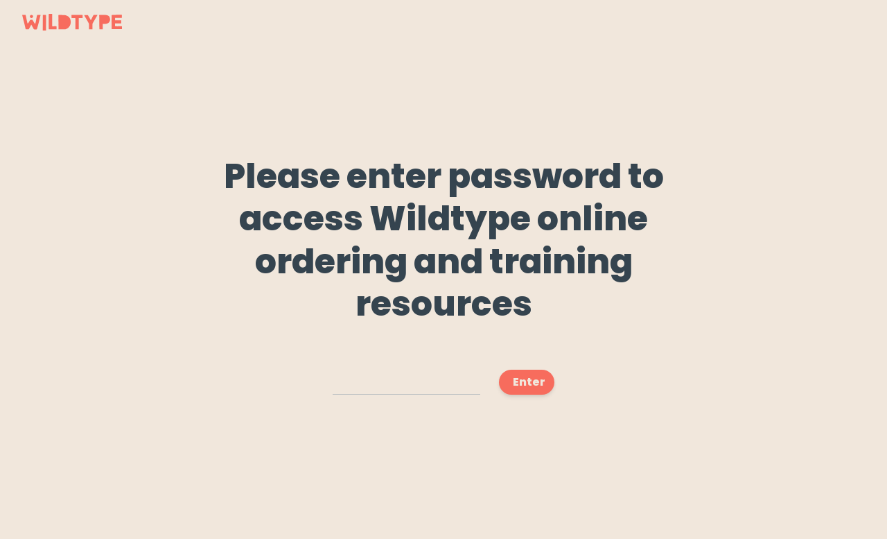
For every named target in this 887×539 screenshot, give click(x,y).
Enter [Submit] (529, 382)
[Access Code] (406, 382)
